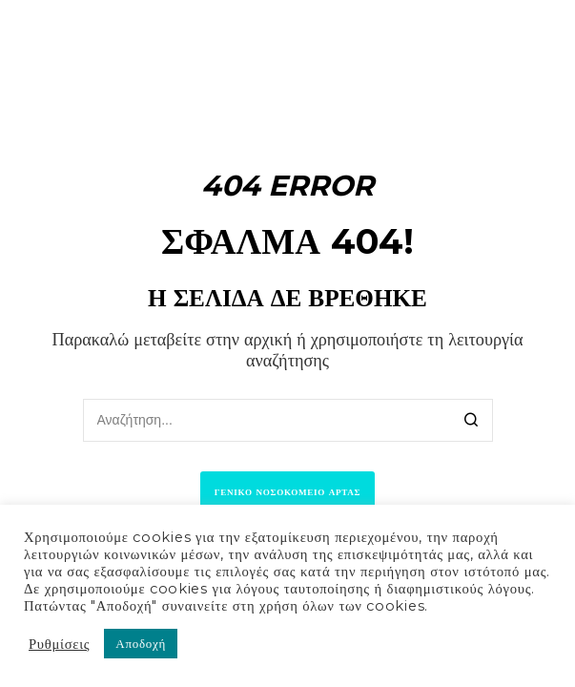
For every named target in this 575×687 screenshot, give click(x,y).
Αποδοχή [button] (140, 643)
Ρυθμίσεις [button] (59, 644)
